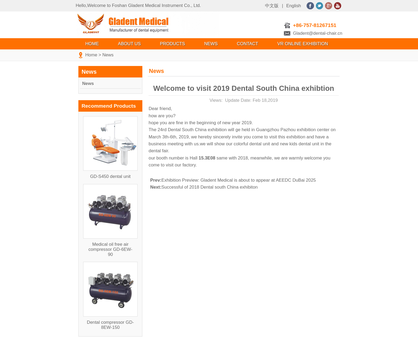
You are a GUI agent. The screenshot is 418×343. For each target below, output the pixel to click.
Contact (247, 43)
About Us (129, 43)
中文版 (272, 5)
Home (92, 43)
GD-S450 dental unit (110, 176)
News (211, 43)
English (293, 5)
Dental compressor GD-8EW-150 (110, 325)
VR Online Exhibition (302, 43)
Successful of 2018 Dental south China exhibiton (204, 187)
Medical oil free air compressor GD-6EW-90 (110, 249)
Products (172, 43)
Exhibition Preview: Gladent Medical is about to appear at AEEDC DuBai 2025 (233, 180)
